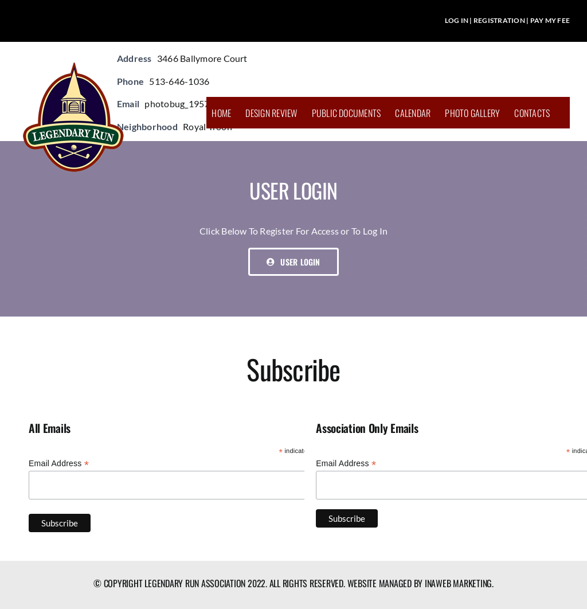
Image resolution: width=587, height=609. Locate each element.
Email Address (59, 463)
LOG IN (456, 20)
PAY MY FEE (550, 20)
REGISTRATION (499, 20)
